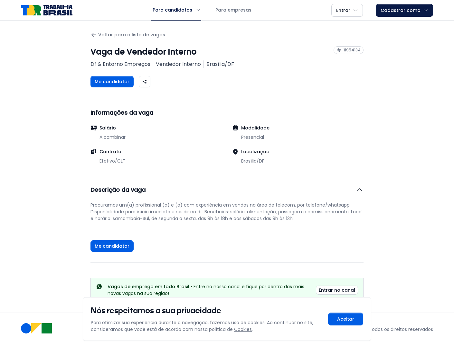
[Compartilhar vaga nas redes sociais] (144, 81)
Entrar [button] (347, 10)
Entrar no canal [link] (337, 290)
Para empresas (233, 10)
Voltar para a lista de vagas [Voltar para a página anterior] (127, 34)
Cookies (243, 329)
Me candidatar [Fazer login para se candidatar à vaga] (112, 81)
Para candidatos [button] (176, 10)
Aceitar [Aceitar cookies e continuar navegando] (345, 319)
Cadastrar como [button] (404, 10)
